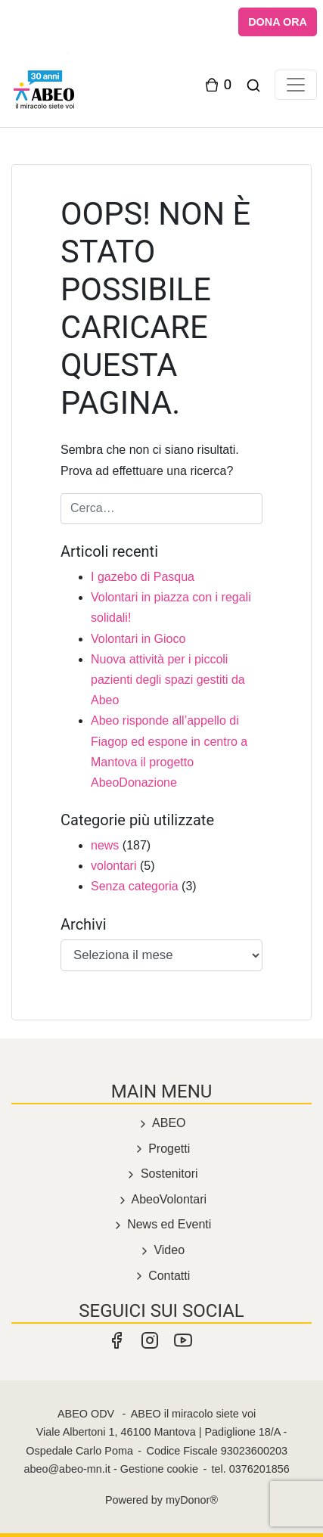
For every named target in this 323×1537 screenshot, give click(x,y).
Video (161, 1250)
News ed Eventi (162, 1224)
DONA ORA (277, 22)
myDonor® (192, 1500)
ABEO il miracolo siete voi (193, 1414)
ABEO (161, 1122)
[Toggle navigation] (296, 85)
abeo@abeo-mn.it (66, 1469)
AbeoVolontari (161, 1199)
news (105, 845)
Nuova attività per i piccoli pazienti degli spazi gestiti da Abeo (168, 679)
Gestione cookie (159, 1469)
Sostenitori (161, 1173)
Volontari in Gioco (138, 638)
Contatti (162, 1275)
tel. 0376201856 (251, 1469)
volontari (113, 865)
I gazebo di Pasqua (142, 576)
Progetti (162, 1148)
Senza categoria (135, 886)
